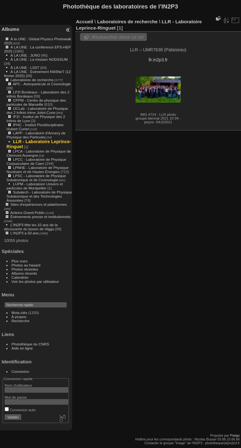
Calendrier (20, 277)
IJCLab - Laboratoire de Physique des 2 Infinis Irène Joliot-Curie (37, 110)
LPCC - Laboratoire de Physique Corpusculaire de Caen (36, 161)
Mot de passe (16, 397)
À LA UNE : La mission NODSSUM (38, 59)
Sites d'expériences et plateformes (38, 204)
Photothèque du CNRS (30, 344)
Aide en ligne (22, 348)
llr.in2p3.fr (158, 59)
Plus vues (20, 261)
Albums (10, 29)
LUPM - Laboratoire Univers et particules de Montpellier (35, 186)
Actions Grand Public (27, 212)
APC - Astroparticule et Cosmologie (42, 84)
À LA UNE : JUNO (25, 55)
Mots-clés (19, 313)
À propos (19, 317)
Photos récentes (25, 269)
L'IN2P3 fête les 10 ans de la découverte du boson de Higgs (31, 227)
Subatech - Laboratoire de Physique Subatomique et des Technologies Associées (39, 196)
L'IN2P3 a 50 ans (24, 233)
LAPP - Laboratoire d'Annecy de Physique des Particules (36, 135)
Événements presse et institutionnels (40, 217)
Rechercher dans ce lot (118, 37)
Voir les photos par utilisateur (35, 281)
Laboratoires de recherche (31, 80)
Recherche (20, 321)
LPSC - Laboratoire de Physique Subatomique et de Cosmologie (36, 178)
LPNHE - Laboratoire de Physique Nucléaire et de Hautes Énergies (38, 169)
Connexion (20, 371)
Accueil (84, 21)
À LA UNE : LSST (24, 67)
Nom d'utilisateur (18, 385)
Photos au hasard (26, 265)
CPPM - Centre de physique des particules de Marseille (36, 102)
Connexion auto (20, 410)
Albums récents (24, 273)
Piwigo (235, 435)
